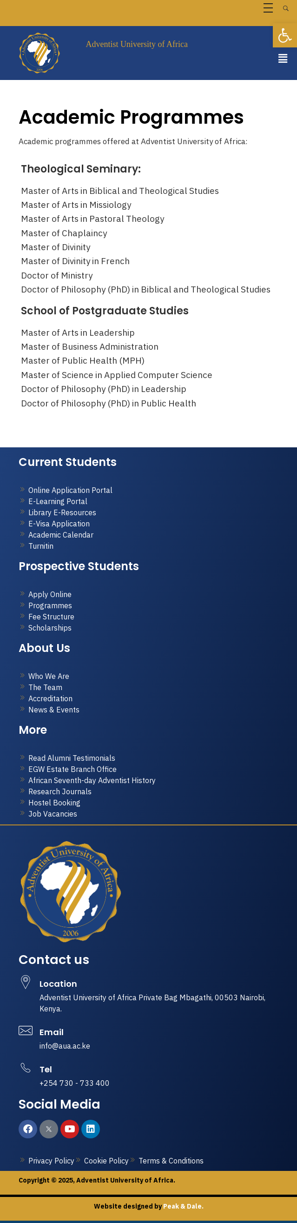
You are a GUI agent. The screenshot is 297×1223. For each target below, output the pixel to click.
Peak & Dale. (183, 1206)
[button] (283, 58)
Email (52, 1032)
